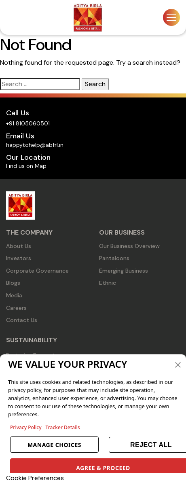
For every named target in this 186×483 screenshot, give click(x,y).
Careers (16, 307)
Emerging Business (123, 270)
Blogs (13, 282)
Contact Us (21, 320)
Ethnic (107, 282)
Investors (18, 258)
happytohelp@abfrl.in (34, 144)
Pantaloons (114, 258)
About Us (18, 246)
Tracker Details (63, 427)
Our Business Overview (129, 246)
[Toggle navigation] (171, 17)
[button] (178, 364)
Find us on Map (26, 165)
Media (14, 295)
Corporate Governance (37, 270)
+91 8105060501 (28, 123)
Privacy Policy (26, 427)
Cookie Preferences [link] (35, 478)
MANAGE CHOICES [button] (54, 445)
